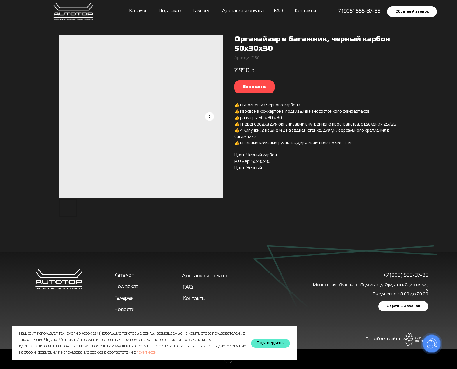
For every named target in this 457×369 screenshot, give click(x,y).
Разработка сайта (383, 338)
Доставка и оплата (243, 11)
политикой (146, 352)
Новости (124, 310)
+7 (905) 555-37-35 (405, 275)
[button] (412, 11)
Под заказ (170, 11)
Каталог (138, 11)
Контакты (305, 11)
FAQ (278, 11)
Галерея (124, 298)
